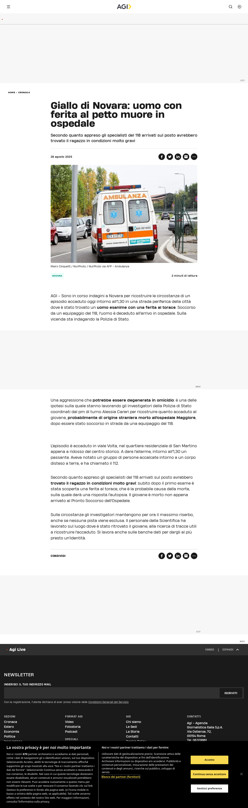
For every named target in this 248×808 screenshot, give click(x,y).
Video (69, 722)
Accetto (209, 760)
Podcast (71, 731)
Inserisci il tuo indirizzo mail (27, 684)
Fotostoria (72, 727)
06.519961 (200, 740)
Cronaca (24, 92)
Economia (11, 731)
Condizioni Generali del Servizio (108, 702)
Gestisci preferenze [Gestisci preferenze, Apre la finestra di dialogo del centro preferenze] (209, 788)
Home (11, 92)
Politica (9, 736)
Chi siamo (133, 722)
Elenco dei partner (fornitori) (121, 777)
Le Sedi (131, 727)
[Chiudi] (241, 774)
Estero (9, 727)
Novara (57, 275)
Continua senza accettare (209, 774)
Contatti (132, 736)
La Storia (132, 731)
